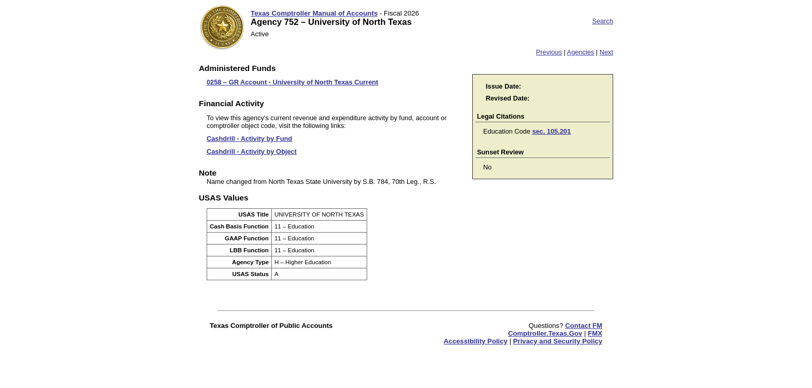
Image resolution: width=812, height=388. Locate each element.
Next (606, 52)
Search (602, 21)
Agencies (580, 52)
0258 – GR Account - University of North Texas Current (292, 82)
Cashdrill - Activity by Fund (249, 138)
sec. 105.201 (551, 131)
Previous (549, 52)
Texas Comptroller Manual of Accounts (314, 13)
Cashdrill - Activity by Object (252, 151)
